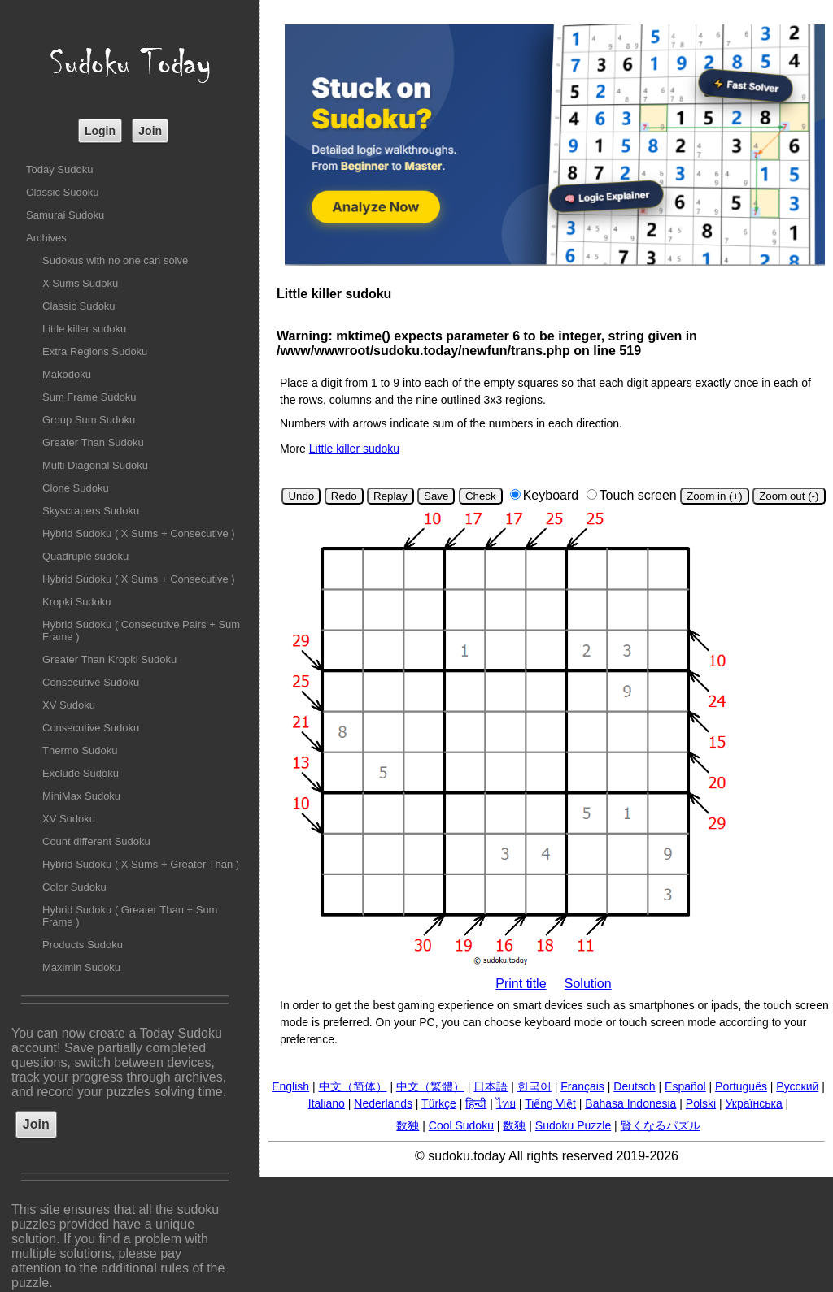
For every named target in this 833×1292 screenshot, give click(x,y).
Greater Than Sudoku (93, 442)
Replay (390, 496)
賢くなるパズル (660, 1125)
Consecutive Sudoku (90, 682)
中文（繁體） (430, 1086)
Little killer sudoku (84, 329)
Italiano (326, 1103)
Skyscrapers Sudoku (90, 511)
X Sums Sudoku (80, 283)
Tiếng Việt (550, 1103)
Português (741, 1086)
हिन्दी (475, 1103)
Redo (344, 496)
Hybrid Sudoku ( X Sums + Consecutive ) (138, 533)
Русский (797, 1086)
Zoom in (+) (715, 496)
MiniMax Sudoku (81, 796)
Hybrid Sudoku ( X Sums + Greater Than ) (140, 864)
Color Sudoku (74, 887)
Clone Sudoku (75, 488)
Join (150, 130)
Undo (301, 496)
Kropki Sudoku (76, 602)
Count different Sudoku (96, 841)
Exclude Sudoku (80, 773)
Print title (520, 984)
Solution (588, 984)
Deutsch (634, 1086)
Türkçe (438, 1103)
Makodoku (66, 374)
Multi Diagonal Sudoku (95, 465)
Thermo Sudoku (80, 750)
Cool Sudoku (461, 1125)
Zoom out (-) (788, 496)
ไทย (506, 1103)
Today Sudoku (59, 169)
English (290, 1086)
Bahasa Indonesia (630, 1103)
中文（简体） (353, 1086)
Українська (754, 1103)
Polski (701, 1103)
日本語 (490, 1086)
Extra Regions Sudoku (94, 351)
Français (582, 1086)
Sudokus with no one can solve (115, 260)
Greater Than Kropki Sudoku (109, 659)
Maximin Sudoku (81, 967)
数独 (407, 1125)
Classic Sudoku (62, 192)
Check (480, 496)
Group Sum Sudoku (88, 420)
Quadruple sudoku (85, 556)
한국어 (534, 1086)
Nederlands (383, 1103)
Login (100, 130)
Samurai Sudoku (65, 215)
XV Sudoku (68, 705)
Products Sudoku (82, 945)
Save (436, 496)
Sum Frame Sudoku (89, 397)
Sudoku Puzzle (573, 1125)
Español (685, 1086)
